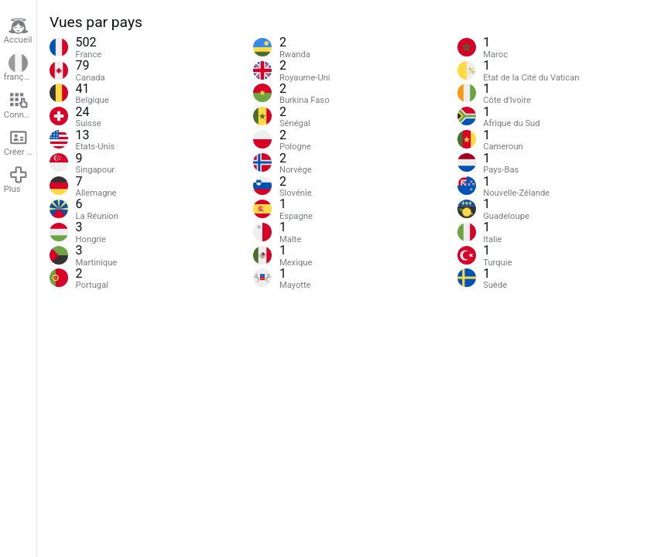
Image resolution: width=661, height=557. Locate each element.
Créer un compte (20, 142)
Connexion (20, 105)
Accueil (18, 31)
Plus (16, 179)
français (19, 68)
